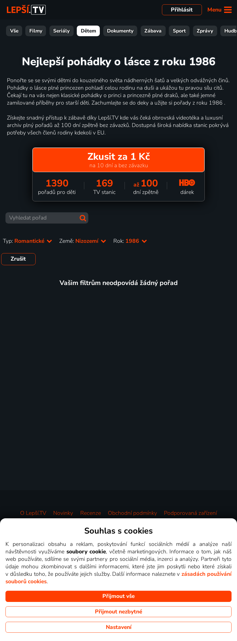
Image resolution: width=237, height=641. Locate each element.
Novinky (63, 513)
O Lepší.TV (33, 513)
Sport (179, 31)
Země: (82, 241)
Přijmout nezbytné (118, 611)
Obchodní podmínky (132, 513)
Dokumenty (120, 31)
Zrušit (18, 259)
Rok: (130, 241)
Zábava (153, 31)
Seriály (61, 31)
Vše (14, 31)
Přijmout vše (118, 596)
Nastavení (118, 627)
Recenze (90, 513)
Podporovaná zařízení (190, 513)
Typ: (27, 241)
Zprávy (205, 31)
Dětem (88, 31)
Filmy (35, 31)
